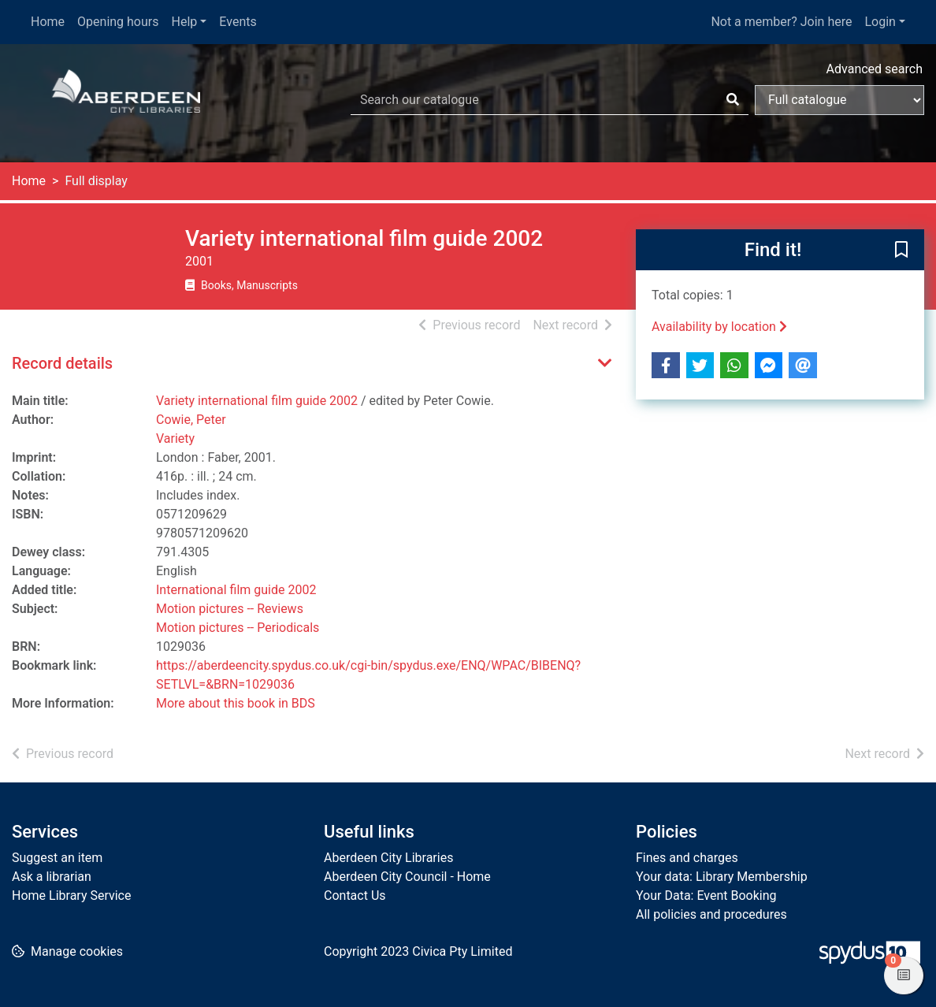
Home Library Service (71, 895)
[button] (901, 250)
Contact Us (355, 895)
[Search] (732, 100)
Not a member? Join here (781, 21)
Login (879, 21)
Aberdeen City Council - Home (407, 876)
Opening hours (117, 21)
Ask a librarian (51, 876)
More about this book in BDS (235, 703)
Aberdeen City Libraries (388, 857)
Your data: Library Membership (722, 876)
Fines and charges (687, 857)
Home (48, 21)
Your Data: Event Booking (706, 895)
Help (185, 21)
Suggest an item (57, 857)
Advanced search (874, 68)
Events (237, 21)
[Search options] (839, 100)
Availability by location (719, 326)
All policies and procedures (711, 914)
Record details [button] (62, 363)
